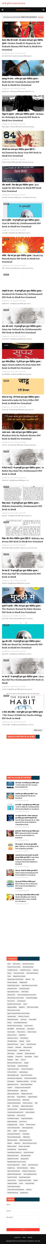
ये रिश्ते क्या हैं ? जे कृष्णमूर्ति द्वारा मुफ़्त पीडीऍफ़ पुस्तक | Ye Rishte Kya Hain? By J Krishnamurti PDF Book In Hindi (23, 470)
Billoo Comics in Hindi (14, 1010)
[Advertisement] (23, 931)
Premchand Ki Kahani (30, 1078)
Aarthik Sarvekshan (13, 1090)
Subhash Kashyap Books (14, 1174)
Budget (26, 1063)
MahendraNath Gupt (13, 1075)
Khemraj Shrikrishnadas (14, 1137)
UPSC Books (11, 1053)
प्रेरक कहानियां (11, 1029)
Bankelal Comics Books (14, 1004)
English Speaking (12, 1121)
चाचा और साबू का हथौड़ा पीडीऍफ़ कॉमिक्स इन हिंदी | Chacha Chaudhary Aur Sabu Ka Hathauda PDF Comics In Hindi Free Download (27, 898)
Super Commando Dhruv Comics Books (18, 1013)
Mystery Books (28, 1047)
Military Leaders (12, 1146)
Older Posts (37, 730)
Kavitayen (10, 1059)
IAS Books (18, 1047)
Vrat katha (20, 1053)
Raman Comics (32, 1032)
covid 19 (23, 1059)
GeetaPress (22, 1035)
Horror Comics (29, 1025)
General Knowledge (31, 998)
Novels (9, 973)
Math (16, 1059)
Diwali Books (11, 1115)
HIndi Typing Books (27, 1127)
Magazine (22, 1007)
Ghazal (22, 1124)
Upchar (35, 1180)
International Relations (14, 1134)
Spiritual (28, 979)
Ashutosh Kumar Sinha (14, 1100)
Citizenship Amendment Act (15, 1112)
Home (24, 1237)
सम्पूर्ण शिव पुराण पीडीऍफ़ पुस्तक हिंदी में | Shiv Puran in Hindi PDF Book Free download (26, 796)
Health (15, 1131)
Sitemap (30, 1237)
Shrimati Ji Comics (23, 1016)
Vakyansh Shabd (12, 1183)
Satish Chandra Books (14, 1171)
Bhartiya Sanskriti (30, 1053)
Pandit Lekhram (22, 1149)
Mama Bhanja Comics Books (16, 998)
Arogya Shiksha (21, 1097)
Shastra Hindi (11, 994)
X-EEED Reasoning (13, 1192)
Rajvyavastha (24, 1158)
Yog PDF (10, 1087)
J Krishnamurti (21, 1001)
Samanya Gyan (12, 1016)
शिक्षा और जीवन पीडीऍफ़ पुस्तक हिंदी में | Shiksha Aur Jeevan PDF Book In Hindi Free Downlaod (23, 540)
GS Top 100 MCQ (12, 1072)
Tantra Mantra (24, 1038)
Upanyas (35, 970)
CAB (9, 1106)
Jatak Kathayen (23, 1072)
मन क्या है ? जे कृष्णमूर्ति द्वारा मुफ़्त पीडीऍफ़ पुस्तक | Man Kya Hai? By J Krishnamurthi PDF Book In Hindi (23, 679)
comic (25, 1004)
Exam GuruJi (22, 1121)
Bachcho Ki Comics (28, 964)
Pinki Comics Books (32, 1007)
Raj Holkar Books (25, 1155)
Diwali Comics (21, 1115)
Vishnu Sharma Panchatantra (16, 1189)
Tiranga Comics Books (24, 1180)
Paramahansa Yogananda (15, 1078)
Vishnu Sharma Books (14, 1186)
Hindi (9, 964)
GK (33, 979)
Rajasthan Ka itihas (13, 1158)
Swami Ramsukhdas (26, 1084)
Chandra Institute (12, 1109)
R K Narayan (11, 1081)
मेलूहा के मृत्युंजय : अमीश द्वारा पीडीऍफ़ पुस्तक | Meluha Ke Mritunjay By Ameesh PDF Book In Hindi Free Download (23, 117)
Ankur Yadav (11, 1097)
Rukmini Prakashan (22, 1168)
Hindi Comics (16, 964)
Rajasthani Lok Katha (22, 1081)
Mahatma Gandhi (12, 1140)
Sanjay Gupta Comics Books (15, 979)
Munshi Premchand (26, 1075)
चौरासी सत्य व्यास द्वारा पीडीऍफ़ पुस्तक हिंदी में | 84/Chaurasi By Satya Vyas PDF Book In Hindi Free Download (21, 152)
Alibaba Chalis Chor (26, 1093)
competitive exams (25, 970)
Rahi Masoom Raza (13, 1155)
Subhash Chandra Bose (28, 1171)
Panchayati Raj (12, 1149)
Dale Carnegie (11, 1066)
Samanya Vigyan (12, 1050)
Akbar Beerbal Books (13, 1093)
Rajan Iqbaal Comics (13, 991)
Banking (21, 1041)
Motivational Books (13, 1019)
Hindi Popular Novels (32, 973)
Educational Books (28, 967)
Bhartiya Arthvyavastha (14, 1103)
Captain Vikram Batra (27, 1106)
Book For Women (27, 1103)
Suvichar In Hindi (12, 1177)
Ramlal (24, 1165)
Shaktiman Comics (24, 1050)
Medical (10, 1143)
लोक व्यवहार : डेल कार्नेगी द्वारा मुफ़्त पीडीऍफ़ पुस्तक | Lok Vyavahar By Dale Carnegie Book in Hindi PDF (27, 785)
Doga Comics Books (13, 1069)
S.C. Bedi (33, 1081)
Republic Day (11, 1168)
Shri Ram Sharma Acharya (15, 1025)
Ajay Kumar (24, 1090)
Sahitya (32, 1168)
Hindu (9, 976)
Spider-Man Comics (13, 1084)
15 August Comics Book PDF (22, 1087)
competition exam (13, 970)
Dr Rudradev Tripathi (13, 1118)
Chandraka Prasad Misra (26, 1109)
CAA (36, 1103)
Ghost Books (28, 1056)
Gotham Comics (30, 1124)
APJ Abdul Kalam (12, 1041)
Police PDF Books (28, 1152)
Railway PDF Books (13, 1044)
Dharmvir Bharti (30, 1112)
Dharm (28, 1041)
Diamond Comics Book (14, 967)
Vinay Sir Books (29, 1183)
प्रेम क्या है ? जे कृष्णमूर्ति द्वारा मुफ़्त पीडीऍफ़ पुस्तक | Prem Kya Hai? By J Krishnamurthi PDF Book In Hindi (21, 573)
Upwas (22, 1044)
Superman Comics (13, 1038)
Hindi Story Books (24, 988)
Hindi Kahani (30, 1029)
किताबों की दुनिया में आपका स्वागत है (14, 3)
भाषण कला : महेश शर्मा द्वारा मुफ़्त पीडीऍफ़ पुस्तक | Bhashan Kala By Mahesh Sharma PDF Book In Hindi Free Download (21, 435)
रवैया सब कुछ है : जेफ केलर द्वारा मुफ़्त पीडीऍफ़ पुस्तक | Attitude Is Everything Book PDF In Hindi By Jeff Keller (26, 846)
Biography (10, 1056)
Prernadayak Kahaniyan (20, 1022)
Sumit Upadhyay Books (30, 1174)
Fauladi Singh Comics (14, 985)
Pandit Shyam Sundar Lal (14, 1152)
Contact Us (17, 1237)
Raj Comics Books (19, 973)
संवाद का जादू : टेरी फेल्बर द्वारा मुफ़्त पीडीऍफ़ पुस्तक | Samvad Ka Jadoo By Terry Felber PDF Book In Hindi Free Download (21, 400)
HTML (9, 1131)
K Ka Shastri (26, 1134)
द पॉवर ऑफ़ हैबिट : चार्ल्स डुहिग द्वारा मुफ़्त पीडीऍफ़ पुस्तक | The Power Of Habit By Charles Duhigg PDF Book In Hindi (22, 715)
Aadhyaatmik (23, 982)
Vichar (21, 1183)
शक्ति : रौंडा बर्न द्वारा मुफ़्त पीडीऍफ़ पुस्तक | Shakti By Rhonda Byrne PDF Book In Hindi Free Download (22, 258)
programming (24, 1192)
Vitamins (28, 1189)
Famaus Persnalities (27, 1069)
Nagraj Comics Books (19, 976)
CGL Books (15, 1106)
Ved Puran (23, 1019)
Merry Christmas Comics (30, 1143)
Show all (40, 17)
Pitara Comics (21, 1032)
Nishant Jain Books (24, 1146)
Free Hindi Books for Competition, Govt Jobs (28, 1241)
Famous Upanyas (12, 982)
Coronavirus (19, 1056)
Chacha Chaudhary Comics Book (26, 994)
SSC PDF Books (20, 1029)
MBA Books (26, 1137)
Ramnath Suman (33, 1165)
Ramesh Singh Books (13, 1165)
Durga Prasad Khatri (26, 1118)
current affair (32, 1019)
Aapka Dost (6, 53)
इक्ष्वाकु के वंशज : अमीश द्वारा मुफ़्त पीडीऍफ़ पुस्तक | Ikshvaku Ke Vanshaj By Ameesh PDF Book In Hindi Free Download (20, 81)
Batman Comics (12, 1035)
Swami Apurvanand (24, 1177)
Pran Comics (11, 1001)
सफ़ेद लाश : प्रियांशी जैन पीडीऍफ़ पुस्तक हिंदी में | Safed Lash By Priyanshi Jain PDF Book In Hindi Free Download (26, 873)
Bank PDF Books (31, 1044)
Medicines (17, 1143)
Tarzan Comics (12, 1180)
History (9, 1022)
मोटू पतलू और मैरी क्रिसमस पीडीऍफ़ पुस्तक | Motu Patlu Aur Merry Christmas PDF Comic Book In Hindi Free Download (26, 885)
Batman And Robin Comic (15, 1063)
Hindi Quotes (22, 1131)
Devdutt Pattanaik (23, 1066)
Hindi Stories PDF (12, 988)
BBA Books (26, 1100)
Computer (10, 1047)
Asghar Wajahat (32, 1097)
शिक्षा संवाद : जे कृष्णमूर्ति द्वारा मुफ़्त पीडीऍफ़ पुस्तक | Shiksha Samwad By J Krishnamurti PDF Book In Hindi (22, 506)
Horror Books (11, 1032)
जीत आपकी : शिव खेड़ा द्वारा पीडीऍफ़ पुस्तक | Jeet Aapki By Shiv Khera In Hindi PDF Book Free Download (21, 188)
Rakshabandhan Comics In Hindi (17, 1161)
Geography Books (12, 1124)
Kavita (36, 1056)
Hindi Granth (24, 991)
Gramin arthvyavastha (14, 1127)
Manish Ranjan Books (26, 1140)
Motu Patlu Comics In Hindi (29, 985)
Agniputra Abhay (12, 1007)
